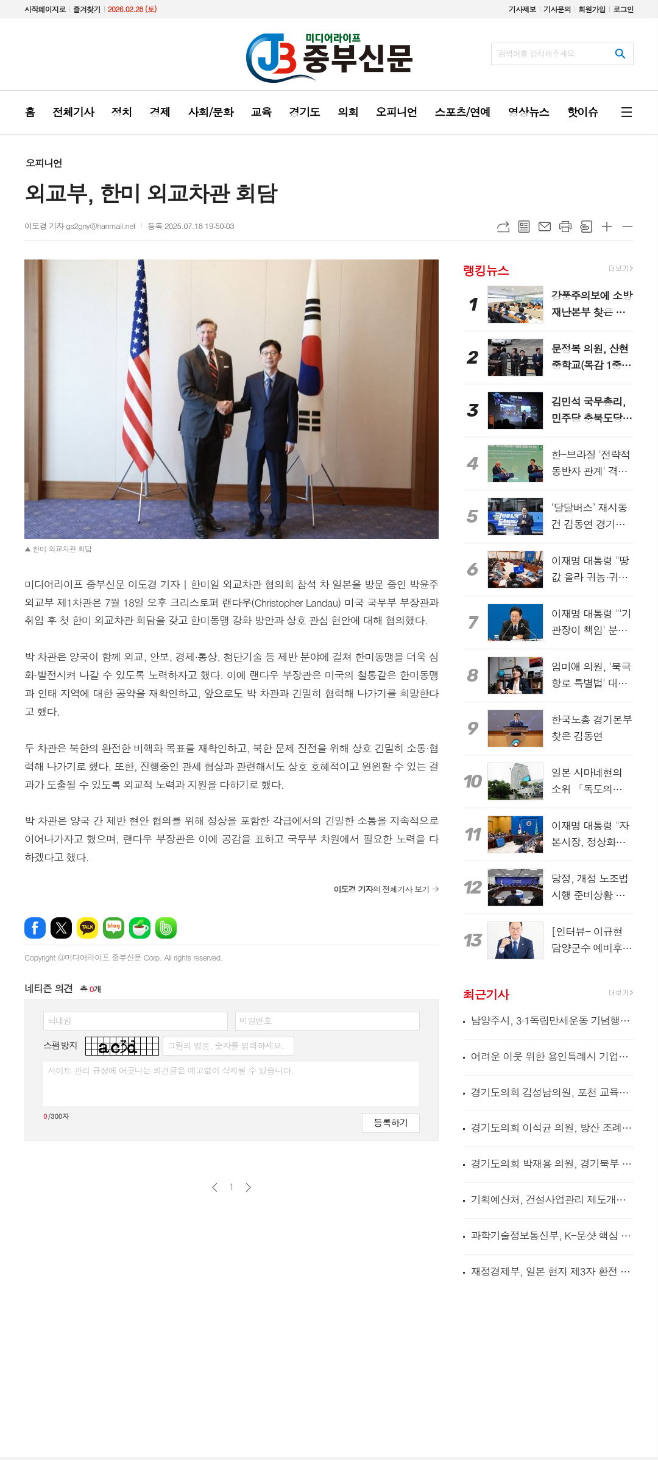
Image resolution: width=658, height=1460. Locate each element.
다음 (248, 1187)
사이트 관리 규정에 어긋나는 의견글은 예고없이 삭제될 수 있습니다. (171, 1070)
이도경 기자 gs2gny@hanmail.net (79, 225)
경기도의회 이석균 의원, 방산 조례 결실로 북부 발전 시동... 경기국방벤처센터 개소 (552, 1127)
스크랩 (586, 226)
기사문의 (557, 9)
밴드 (166, 928)
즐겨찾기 (87, 9)
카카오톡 (87, 928)
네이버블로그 (113, 928)
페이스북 (35, 928)
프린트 (565, 226)
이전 (215, 1187)
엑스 (61, 928)
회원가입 (592, 9)
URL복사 (503, 226)
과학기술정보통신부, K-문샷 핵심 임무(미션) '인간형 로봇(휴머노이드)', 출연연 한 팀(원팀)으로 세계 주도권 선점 (552, 1235)
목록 (524, 226)
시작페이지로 (45, 9)
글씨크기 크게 (607, 226)
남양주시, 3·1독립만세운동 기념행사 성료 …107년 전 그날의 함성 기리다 (552, 1021)
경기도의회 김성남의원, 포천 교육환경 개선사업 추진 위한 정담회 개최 (552, 1092)
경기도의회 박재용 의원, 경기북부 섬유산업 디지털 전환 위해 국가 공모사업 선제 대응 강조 (552, 1163)
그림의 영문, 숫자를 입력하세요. (225, 1045)
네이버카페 (139, 928)
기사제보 (522, 9)
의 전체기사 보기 (381, 889)
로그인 (623, 9)
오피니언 (44, 163)
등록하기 (390, 1122)
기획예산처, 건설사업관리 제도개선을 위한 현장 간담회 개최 (552, 1199)
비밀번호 (255, 1020)
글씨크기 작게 (627, 226)
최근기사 (486, 994)
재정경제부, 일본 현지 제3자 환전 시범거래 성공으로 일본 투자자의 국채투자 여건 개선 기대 (552, 1271)
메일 (545, 226)
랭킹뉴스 (486, 269)
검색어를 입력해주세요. (537, 53)
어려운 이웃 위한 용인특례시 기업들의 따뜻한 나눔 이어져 (552, 1056)
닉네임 (59, 1020)
